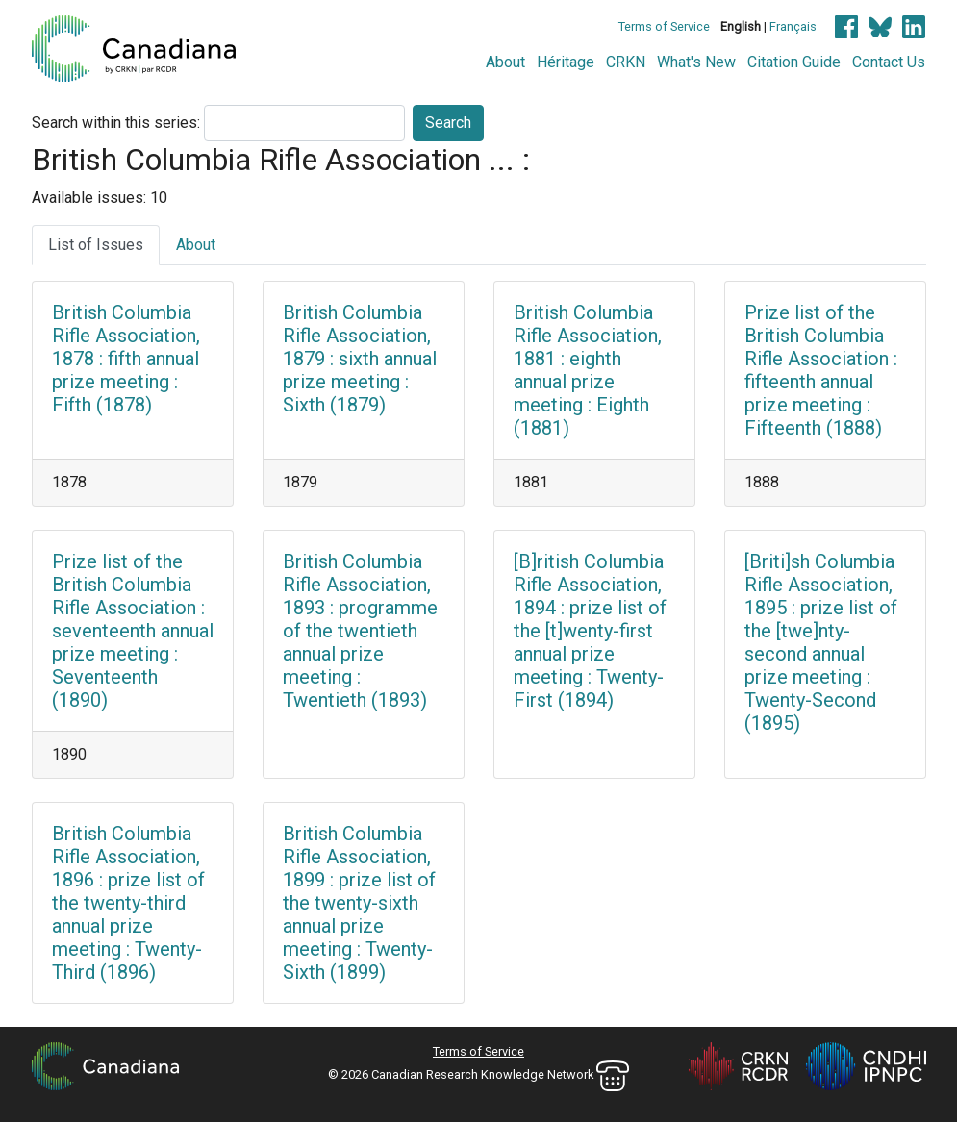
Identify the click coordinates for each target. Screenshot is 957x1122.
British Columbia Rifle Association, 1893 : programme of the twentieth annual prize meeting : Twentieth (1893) (360, 630)
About (505, 62)
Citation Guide (794, 62)
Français (793, 26)
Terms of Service (664, 26)
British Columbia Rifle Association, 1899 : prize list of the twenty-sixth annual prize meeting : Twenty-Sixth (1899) (359, 903)
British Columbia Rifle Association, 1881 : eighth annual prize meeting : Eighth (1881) (588, 370)
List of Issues (95, 245)
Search (448, 122)
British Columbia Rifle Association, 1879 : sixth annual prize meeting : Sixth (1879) (360, 358)
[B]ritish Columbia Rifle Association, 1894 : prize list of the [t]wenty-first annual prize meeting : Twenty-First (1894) (590, 630)
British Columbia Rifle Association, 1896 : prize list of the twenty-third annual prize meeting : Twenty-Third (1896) (128, 903)
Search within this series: (116, 122)
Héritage (565, 62)
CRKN (625, 62)
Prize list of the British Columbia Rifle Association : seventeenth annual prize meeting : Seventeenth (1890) (133, 630)
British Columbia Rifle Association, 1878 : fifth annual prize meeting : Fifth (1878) (126, 358)
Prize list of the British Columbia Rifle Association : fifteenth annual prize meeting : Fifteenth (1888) (820, 370)
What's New (696, 62)
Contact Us (888, 62)
